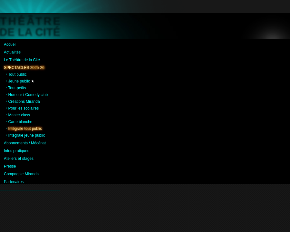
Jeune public (19, 81)
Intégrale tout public (25, 128)
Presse (10, 166)
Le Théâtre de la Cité (22, 60)
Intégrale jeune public (26, 135)
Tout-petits (17, 88)
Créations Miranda (24, 101)
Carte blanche (20, 122)
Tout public (17, 74)
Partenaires (14, 181)
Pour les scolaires (23, 108)
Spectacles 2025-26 (24, 67)
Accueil (10, 44)
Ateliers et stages (19, 158)
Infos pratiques (16, 151)
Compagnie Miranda (21, 174)
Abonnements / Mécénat (25, 143)
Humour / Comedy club (28, 94)
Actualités (12, 52)
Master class (19, 115)
